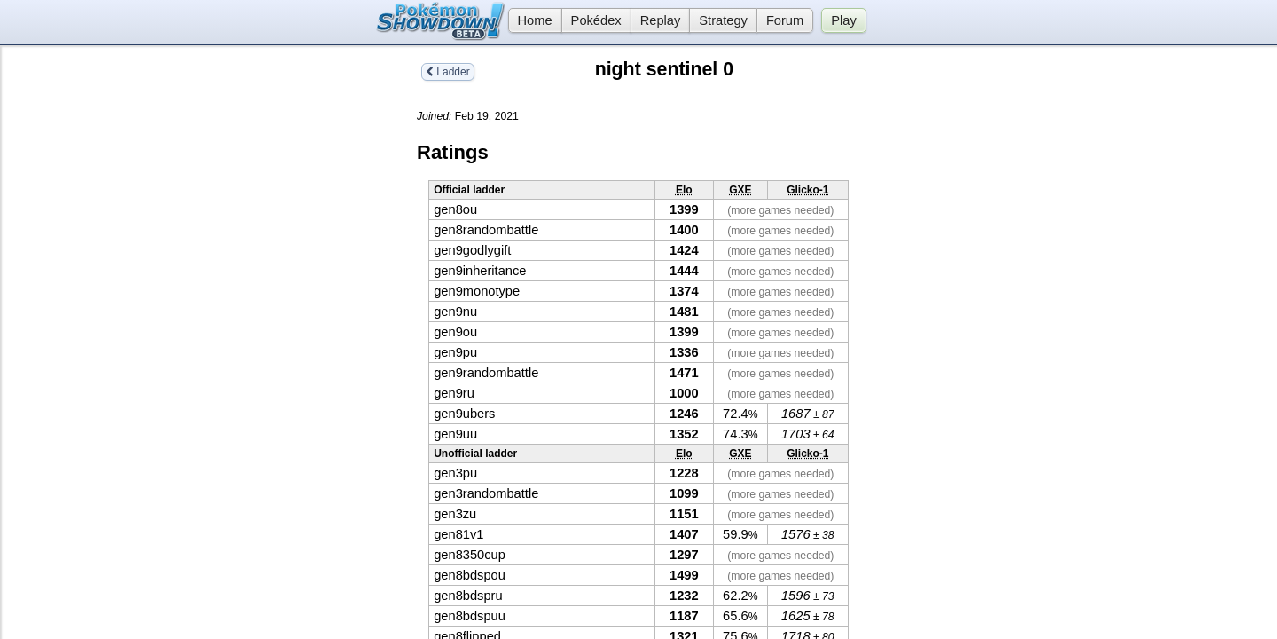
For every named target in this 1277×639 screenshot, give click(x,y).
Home (530, 20)
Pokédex (596, 20)
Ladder (448, 72)
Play (844, 20)
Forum (784, 20)
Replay (660, 20)
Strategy (723, 20)
